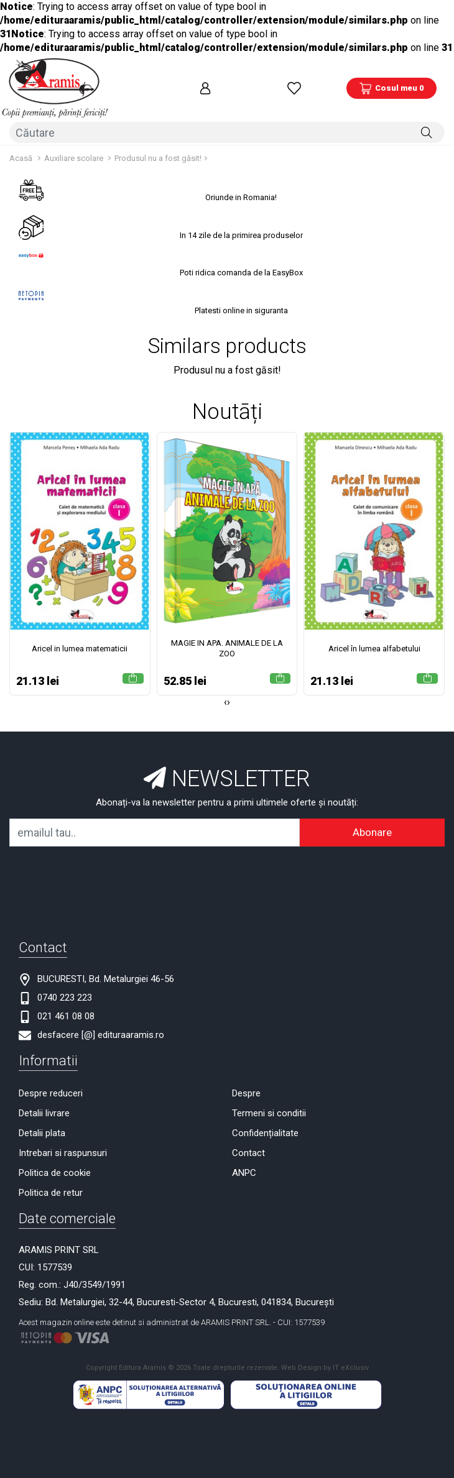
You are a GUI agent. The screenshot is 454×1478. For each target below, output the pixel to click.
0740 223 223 (64, 984)
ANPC (244, 1159)
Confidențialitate (265, 1120)
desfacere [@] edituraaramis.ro (100, 1021)
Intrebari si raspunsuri (63, 1139)
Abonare (372, 819)
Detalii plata (42, 1120)
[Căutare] (426, 120)
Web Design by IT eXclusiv (325, 1355)
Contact (248, 1139)
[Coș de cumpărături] (391, 82)
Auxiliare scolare (74, 145)
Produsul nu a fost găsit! (158, 145)
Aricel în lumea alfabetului (374, 635)
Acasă (20, 145)
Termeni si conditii (269, 1100)
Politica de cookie (55, 1159)
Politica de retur (51, 1179)
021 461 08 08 (66, 1003)
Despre (246, 1080)
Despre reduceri (51, 1080)
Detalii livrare (44, 1100)
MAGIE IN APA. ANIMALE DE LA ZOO (227, 635)
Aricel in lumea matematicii (79, 635)
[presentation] (225, 689)
